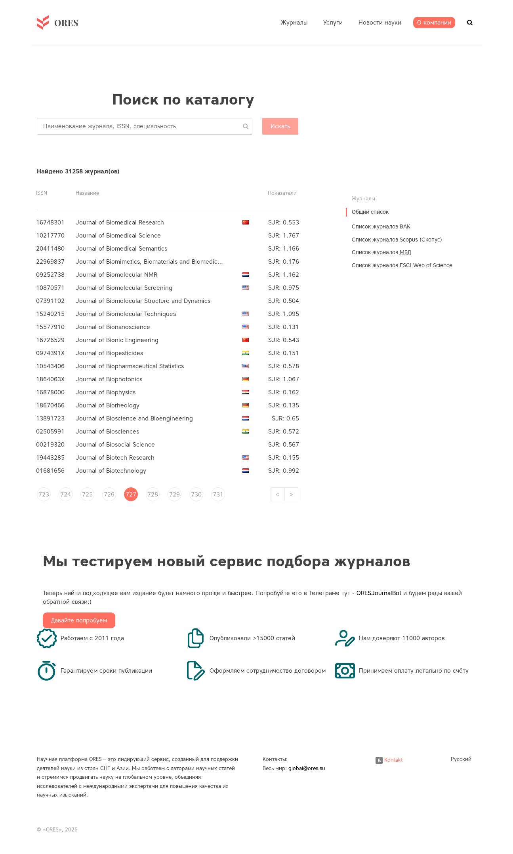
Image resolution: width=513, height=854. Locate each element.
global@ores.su (306, 768)
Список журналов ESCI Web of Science (402, 265)
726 (109, 494)
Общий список (370, 212)
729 (174, 494)
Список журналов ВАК (381, 226)
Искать (280, 126)
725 (87, 494)
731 (218, 494)
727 (131, 494)
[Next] (291, 494)
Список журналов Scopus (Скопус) (397, 239)
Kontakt (389, 760)
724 (65, 494)
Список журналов (381, 252)
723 (43, 494)
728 (152, 494)
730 (196, 494)
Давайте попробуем (79, 620)
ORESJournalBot (379, 593)
